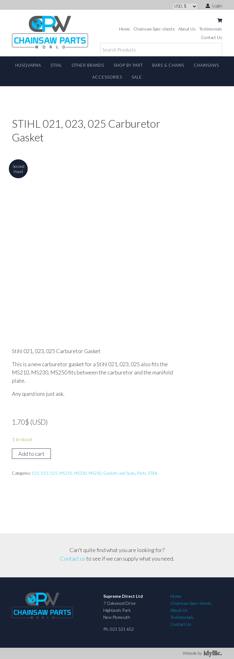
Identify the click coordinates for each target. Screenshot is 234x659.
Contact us (72, 558)
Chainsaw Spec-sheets (154, 28)
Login (214, 5)
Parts (141, 473)
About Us (187, 28)
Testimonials (210, 28)
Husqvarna (28, 65)
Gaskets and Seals (119, 473)
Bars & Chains (168, 65)
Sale (137, 77)
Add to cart (31, 453)
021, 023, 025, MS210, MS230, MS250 (66, 473)
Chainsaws (206, 65)
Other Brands (88, 65)
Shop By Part (128, 65)
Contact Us (211, 37)
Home (124, 28)
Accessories (107, 77)
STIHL (56, 65)
